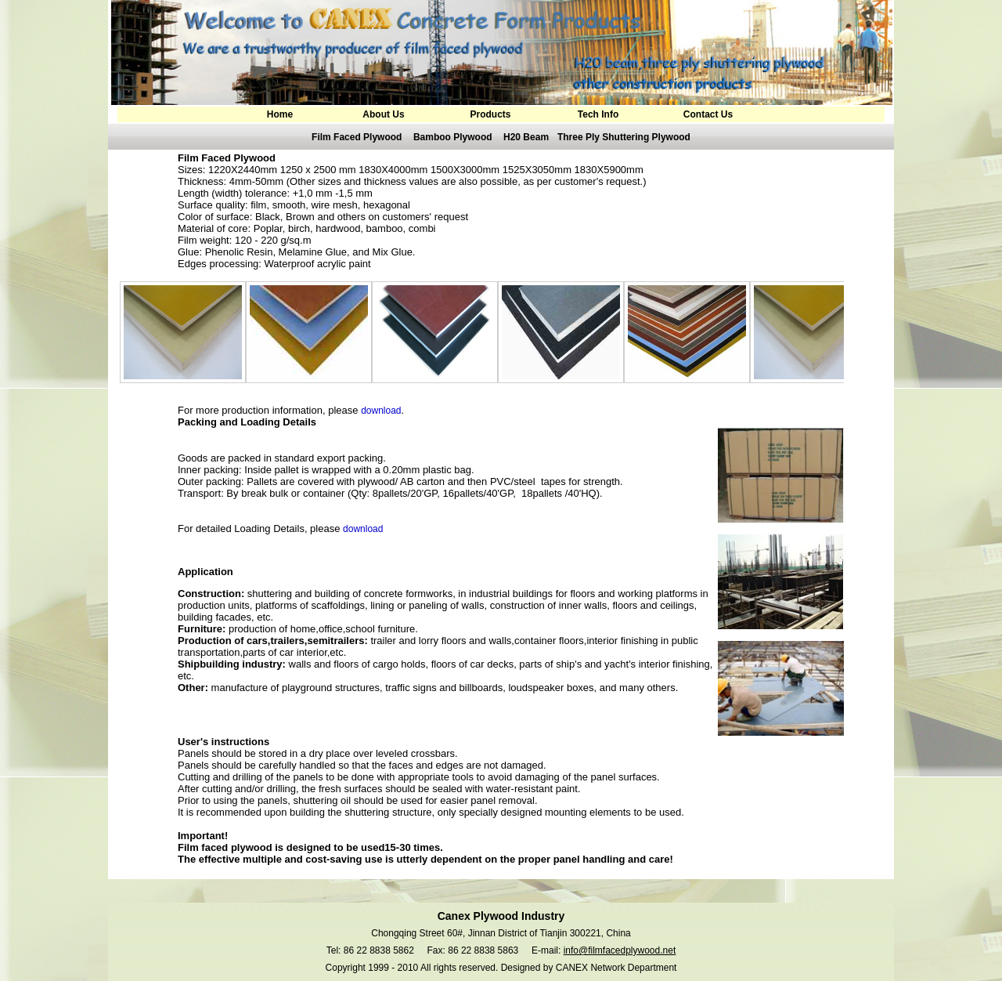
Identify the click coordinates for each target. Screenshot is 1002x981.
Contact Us (708, 114)
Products (490, 114)
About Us (383, 114)
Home (280, 114)
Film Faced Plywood (357, 137)
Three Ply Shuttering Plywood (623, 137)
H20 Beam (526, 137)
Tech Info (598, 114)
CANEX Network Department (616, 967)
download (381, 410)
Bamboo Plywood (452, 137)
